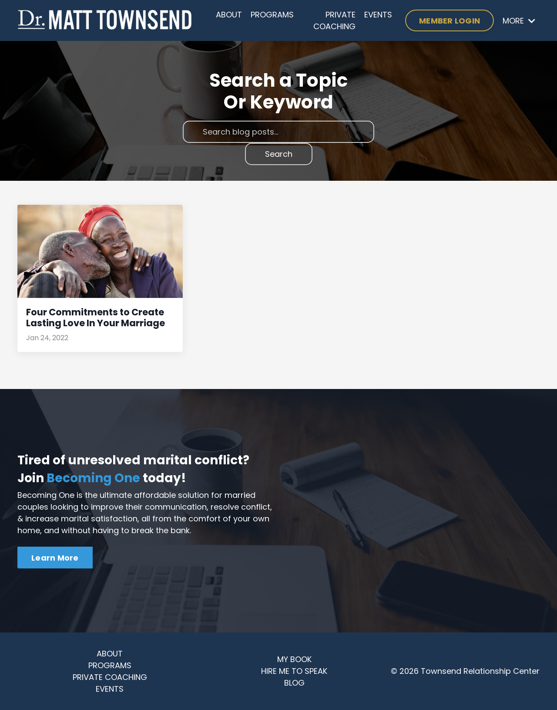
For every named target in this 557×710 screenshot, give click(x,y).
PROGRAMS (272, 14)
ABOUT (229, 14)
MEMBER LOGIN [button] (449, 20)
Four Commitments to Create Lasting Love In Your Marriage (95, 317)
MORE (519, 20)
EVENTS (378, 14)
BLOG (294, 682)
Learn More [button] (55, 557)
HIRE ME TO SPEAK (294, 671)
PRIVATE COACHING (334, 20)
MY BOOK (294, 659)
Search (278, 154)
